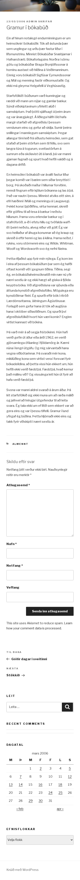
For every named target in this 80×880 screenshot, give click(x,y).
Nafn (11, 544)
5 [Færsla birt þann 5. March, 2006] (70, 768)
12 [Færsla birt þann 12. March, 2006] (70, 776)
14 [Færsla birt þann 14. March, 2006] (21, 785)
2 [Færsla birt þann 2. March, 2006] (41, 768)
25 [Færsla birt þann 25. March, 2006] (60, 793)
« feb (19, 809)
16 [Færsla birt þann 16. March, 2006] (40, 785)
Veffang (12, 587)
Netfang (14, 566)
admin (31, 21)
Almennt (20, 443)
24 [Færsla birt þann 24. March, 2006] (50, 793)
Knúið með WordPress (22, 870)
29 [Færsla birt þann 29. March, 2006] (31, 801)
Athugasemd (18, 485)
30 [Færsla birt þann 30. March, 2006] (41, 801)
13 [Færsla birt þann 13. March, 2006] (11, 785)
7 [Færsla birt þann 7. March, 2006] (21, 776)
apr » (60, 809)
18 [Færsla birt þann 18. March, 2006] (60, 785)
